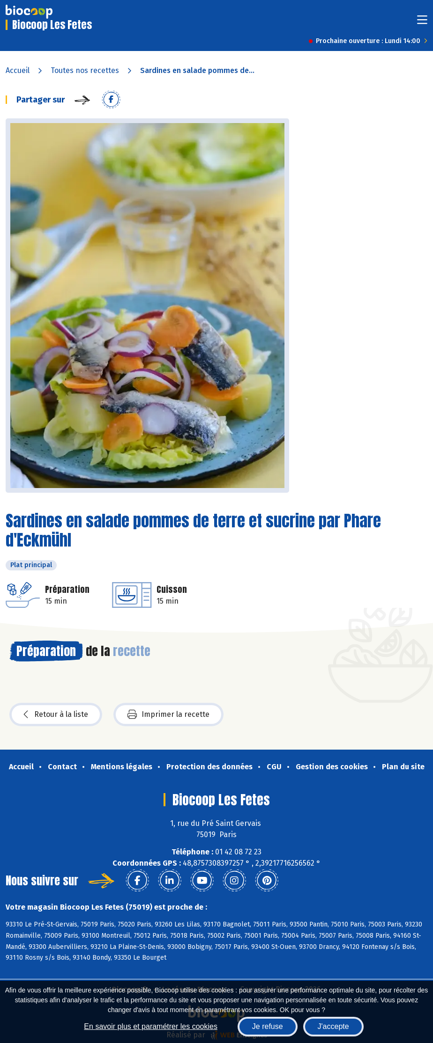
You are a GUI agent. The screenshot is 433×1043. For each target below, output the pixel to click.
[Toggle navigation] (422, 23)
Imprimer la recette (168, 714)
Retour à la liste (55, 714)
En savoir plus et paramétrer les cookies (150, 1026)
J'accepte (333, 1026)
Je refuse (267, 1026)
